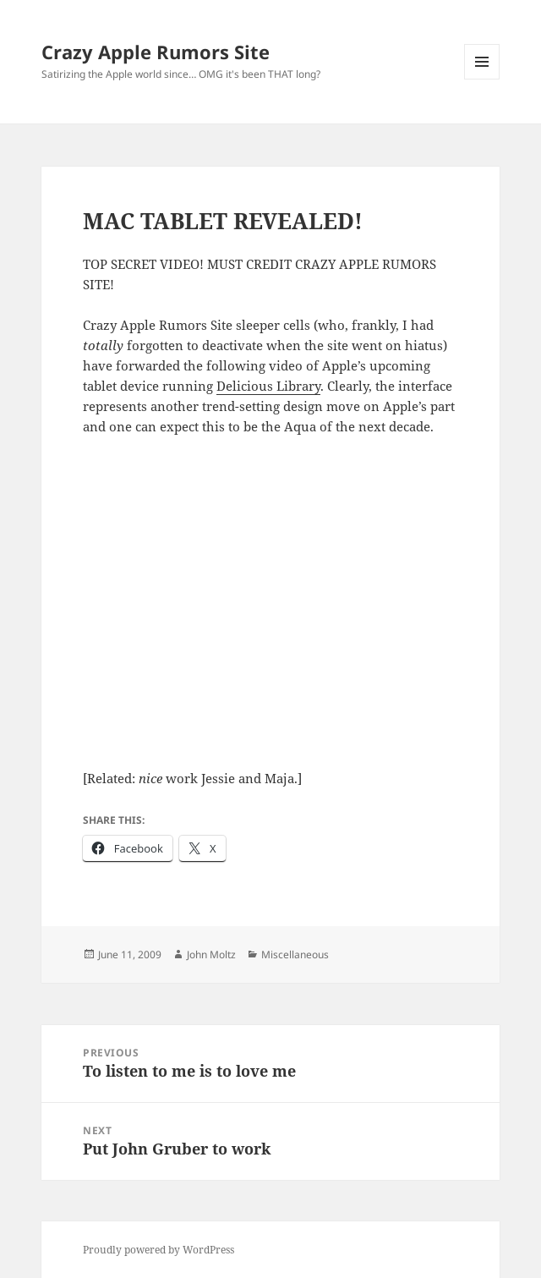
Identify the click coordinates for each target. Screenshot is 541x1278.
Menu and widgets (482, 79)
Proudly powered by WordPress (158, 1249)
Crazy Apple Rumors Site (155, 51)
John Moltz (211, 954)
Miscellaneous (295, 954)
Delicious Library (268, 385)
